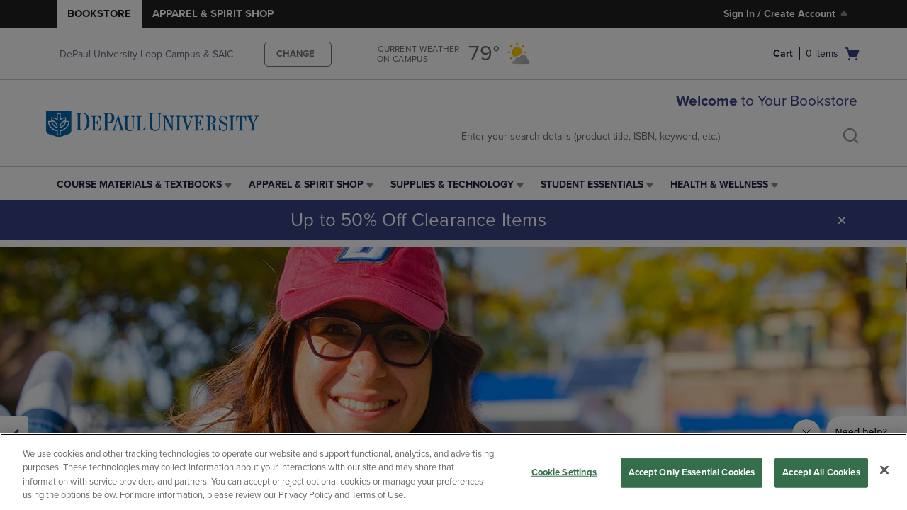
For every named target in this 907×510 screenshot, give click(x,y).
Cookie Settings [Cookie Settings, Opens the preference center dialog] (564, 472)
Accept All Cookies (821, 472)
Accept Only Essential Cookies (692, 472)
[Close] (884, 469)
